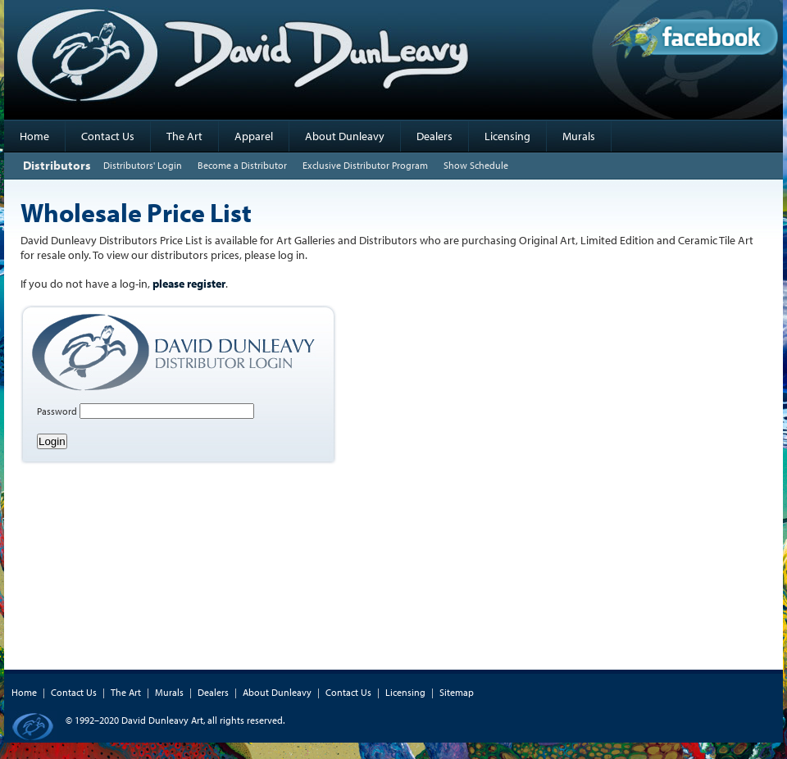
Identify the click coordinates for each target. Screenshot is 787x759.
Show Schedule (476, 165)
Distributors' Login (142, 165)
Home (34, 136)
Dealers (434, 136)
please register (188, 283)
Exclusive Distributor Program (365, 165)
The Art (184, 136)
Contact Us (107, 136)
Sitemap (456, 692)
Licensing (507, 136)
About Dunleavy (344, 136)
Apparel (253, 136)
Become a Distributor (242, 165)
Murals (578, 136)
